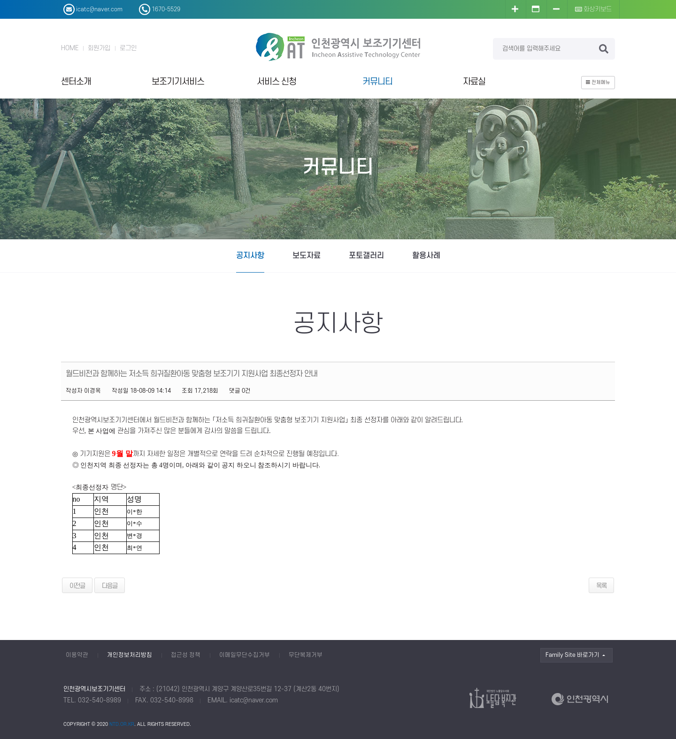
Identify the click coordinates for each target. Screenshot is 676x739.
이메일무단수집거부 (244, 655)
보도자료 (306, 255)
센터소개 (76, 82)
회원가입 (99, 48)
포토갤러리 (366, 255)
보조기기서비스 (178, 82)
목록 (601, 585)
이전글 (77, 585)
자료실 (474, 82)
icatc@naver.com (254, 700)
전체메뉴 (598, 82)
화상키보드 (593, 9)
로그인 (128, 48)
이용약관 (77, 655)
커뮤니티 (377, 82)
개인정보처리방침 (129, 655)
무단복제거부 (306, 655)
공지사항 (250, 255)
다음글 (109, 585)
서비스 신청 (276, 82)
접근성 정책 (185, 655)
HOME (69, 48)
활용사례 (426, 255)
